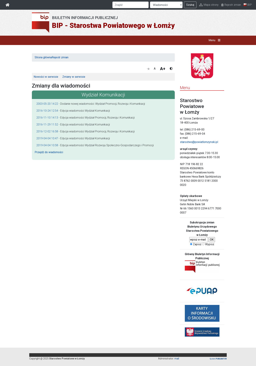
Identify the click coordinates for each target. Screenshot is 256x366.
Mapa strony (209, 4)
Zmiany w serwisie (73, 76)
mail (176, 358)
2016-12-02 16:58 (47, 131)
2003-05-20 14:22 (47, 103)
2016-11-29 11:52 (47, 124)
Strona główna (43, 57)
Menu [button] (215, 40)
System (218, 359)
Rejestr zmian (231, 4)
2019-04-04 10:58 (47, 145)
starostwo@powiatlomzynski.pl (199, 142)
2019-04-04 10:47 (47, 138)
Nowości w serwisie (46, 76)
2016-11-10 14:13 (47, 117)
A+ (162, 68)
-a (148, 68)
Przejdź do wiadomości (49, 152)
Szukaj (190, 4)
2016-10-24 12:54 (47, 110)
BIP (248, 5)
